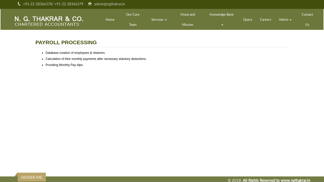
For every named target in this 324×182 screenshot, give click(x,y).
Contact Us (307, 19)
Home (110, 19)
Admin (285, 19)
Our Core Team (132, 19)
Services (159, 19)
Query (247, 19)
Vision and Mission (187, 19)
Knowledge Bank (222, 19)
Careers (265, 19)
